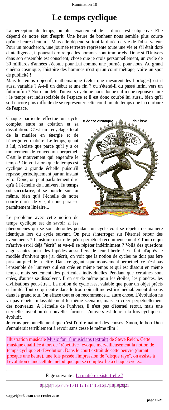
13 (86, 385)
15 (97, 385)
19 (117, 385)
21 (127, 385)
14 (91, 385)
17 (107, 385)
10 (71, 385)
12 (81, 385)
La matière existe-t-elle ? (99, 375)
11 (76, 385)
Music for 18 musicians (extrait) (77, 339)
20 (122, 385)
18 (112, 385)
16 (102, 385)
